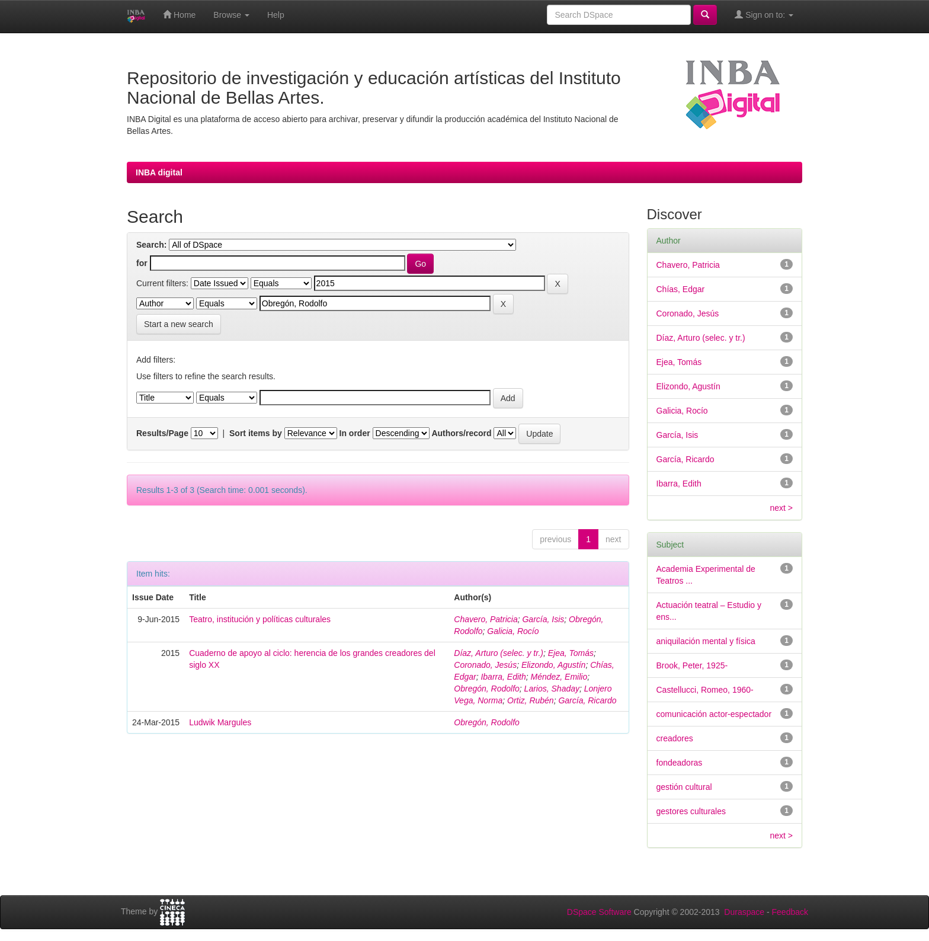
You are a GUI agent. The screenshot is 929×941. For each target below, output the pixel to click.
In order (354, 433)
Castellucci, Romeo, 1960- (705, 689)
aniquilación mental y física (705, 641)
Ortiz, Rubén (530, 700)
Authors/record (461, 433)
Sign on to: (764, 14)
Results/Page (162, 433)
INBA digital (159, 172)
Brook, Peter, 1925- (692, 665)
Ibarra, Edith (503, 676)
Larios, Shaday (551, 688)
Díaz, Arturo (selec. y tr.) (498, 653)
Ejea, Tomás (571, 653)
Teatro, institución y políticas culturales (260, 619)
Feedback (790, 912)
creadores (674, 738)
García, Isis (543, 619)
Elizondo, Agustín (553, 665)
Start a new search (178, 324)
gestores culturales (691, 811)
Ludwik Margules (220, 722)
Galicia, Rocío (513, 631)
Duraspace (744, 912)
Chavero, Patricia (485, 619)
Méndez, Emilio (558, 676)
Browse (231, 15)
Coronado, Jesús (485, 665)
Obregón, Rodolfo (487, 688)
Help (275, 15)
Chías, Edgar (680, 289)
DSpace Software (599, 912)
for (142, 263)
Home (179, 14)
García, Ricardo (587, 700)
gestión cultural (684, 787)
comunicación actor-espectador (714, 714)
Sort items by (255, 433)
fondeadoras (679, 762)
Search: (151, 244)
